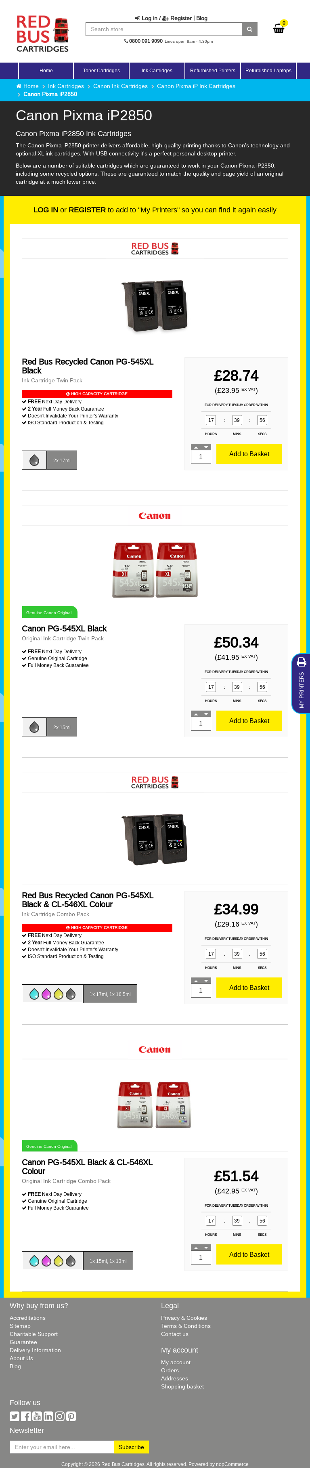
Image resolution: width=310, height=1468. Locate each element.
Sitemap (20, 1326)
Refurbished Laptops (268, 70)
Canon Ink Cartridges (120, 86)
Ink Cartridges (66, 86)
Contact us (175, 1334)
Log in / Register (163, 18)
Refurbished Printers (212, 70)
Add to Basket (249, 453)
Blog (201, 18)
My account (176, 1362)
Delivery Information (35, 1350)
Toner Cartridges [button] (101, 70)
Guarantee (23, 1342)
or (70, 210)
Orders (170, 1370)
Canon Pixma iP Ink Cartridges (196, 86)
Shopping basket (182, 1386)
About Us (21, 1358)
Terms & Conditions (186, 1326)
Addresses (174, 1378)
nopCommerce (232, 1464)
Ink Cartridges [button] (157, 70)
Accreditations (28, 1318)
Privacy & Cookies (184, 1318)
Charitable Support (34, 1334)
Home (46, 70)
